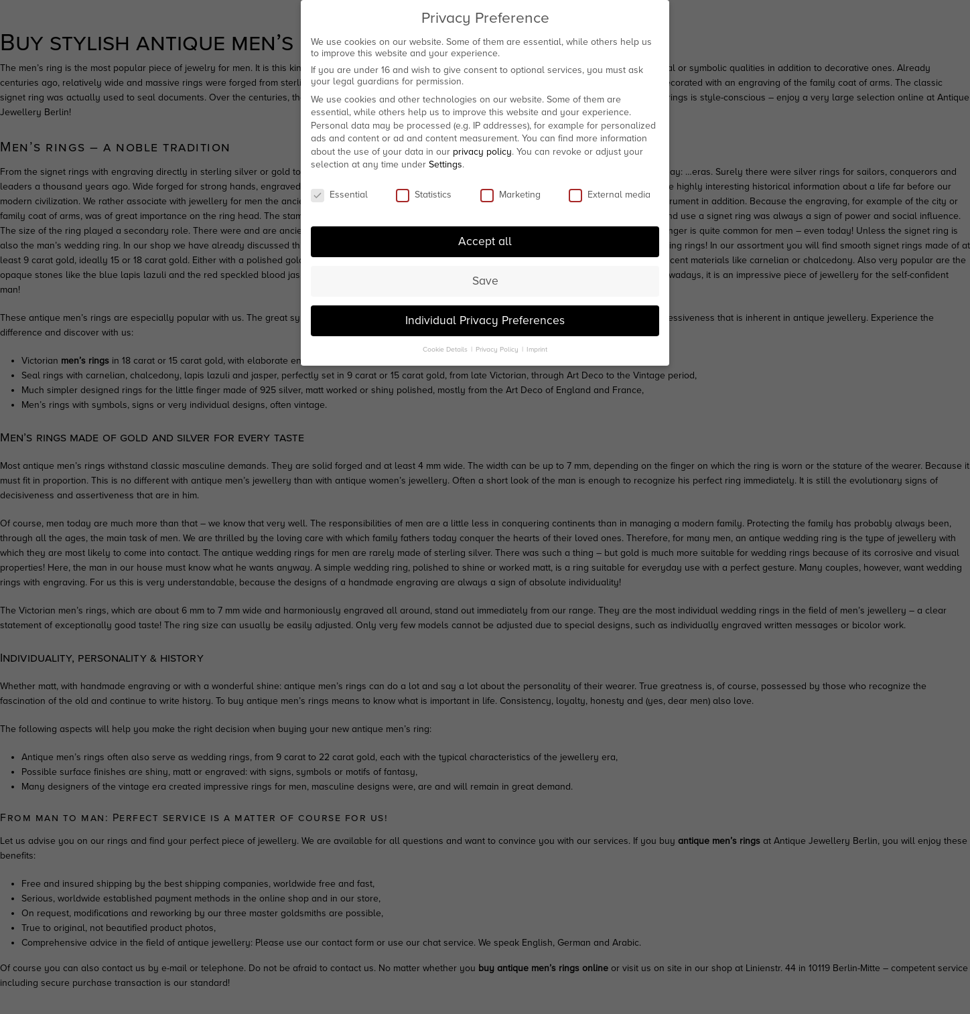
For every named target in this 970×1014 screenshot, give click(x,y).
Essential (339, 190)
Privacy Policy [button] (498, 344)
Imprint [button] (537, 344)
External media (609, 190)
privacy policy (482, 147)
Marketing (510, 190)
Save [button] (485, 276)
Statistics (424, 190)
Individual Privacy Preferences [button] (485, 316)
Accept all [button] (485, 237)
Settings (445, 159)
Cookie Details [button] (446, 344)
